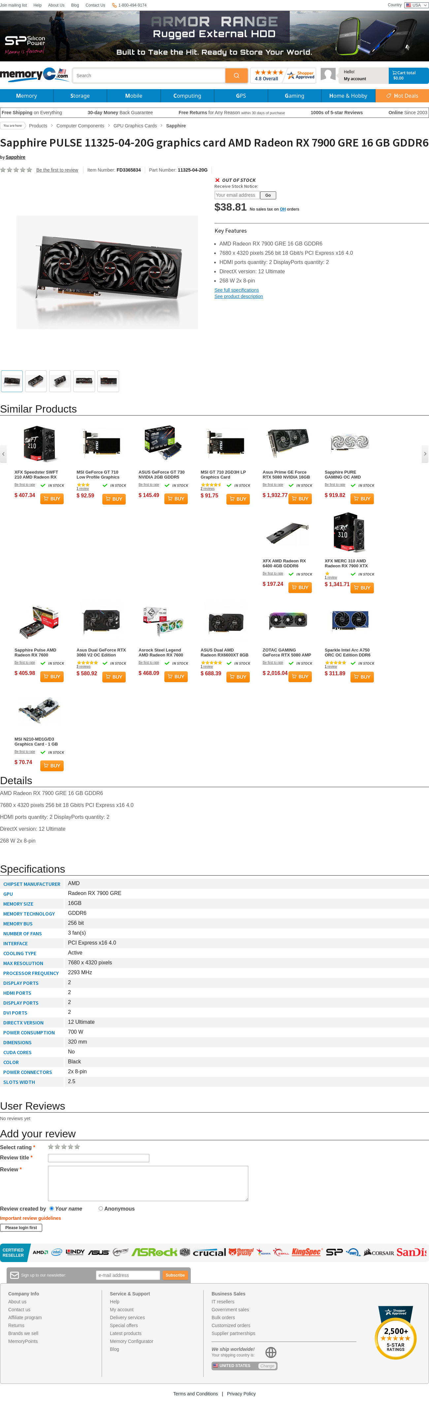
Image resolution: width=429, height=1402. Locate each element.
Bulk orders (223, 1317)
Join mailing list (13, 5)
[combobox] (149, 75)
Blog (75, 5)
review (83, 488)
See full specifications (236, 290)
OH (283, 209)
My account (355, 79)
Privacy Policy (241, 1393)
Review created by (23, 1209)
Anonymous (117, 1209)
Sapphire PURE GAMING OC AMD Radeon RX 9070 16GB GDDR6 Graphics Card (348, 475)
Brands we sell (23, 1333)
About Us (56, 5)
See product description (238, 296)
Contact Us (95, 5)
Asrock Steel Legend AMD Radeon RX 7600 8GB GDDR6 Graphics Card (161, 652)
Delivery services (127, 1317)
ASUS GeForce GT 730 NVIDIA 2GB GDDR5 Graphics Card (161, 475)
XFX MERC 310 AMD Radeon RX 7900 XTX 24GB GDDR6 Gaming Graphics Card (347, 563)
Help (37, 5)
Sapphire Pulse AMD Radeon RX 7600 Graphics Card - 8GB (36, 652)
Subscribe (175, 1275)
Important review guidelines (30, 1218)
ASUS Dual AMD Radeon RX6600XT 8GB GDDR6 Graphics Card (224, 652)
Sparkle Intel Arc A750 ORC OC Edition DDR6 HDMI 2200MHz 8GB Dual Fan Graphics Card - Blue (349, 652)
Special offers (124, 1325)
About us (17, 1301)
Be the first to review (57, 170)
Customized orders (231, 1325)
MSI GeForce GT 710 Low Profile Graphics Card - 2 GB (98, 475)
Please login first (21, 1227)
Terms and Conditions (195, 1393)
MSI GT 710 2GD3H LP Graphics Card (223, 475)
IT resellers (223, 1301)
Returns (16, 1325)
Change (267, 1366)
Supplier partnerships (233, 1333)
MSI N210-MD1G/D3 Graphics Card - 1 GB (36, 742)
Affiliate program (25, 1317)
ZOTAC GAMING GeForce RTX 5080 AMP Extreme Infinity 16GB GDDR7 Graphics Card (287, 652)
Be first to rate (25, 484)
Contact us (19, 1309)
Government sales (230, 1309)
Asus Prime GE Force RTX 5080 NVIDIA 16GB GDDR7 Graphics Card (286, 475)
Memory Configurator (131, 1341)
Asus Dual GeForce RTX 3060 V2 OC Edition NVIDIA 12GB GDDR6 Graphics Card (101, 652)
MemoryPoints (23, 1341)
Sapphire (15, 157)
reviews (207, 488)
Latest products (126, 1333)
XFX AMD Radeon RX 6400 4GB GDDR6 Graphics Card (284, 563)
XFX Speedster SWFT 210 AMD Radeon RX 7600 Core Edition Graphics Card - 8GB (36, 475)
